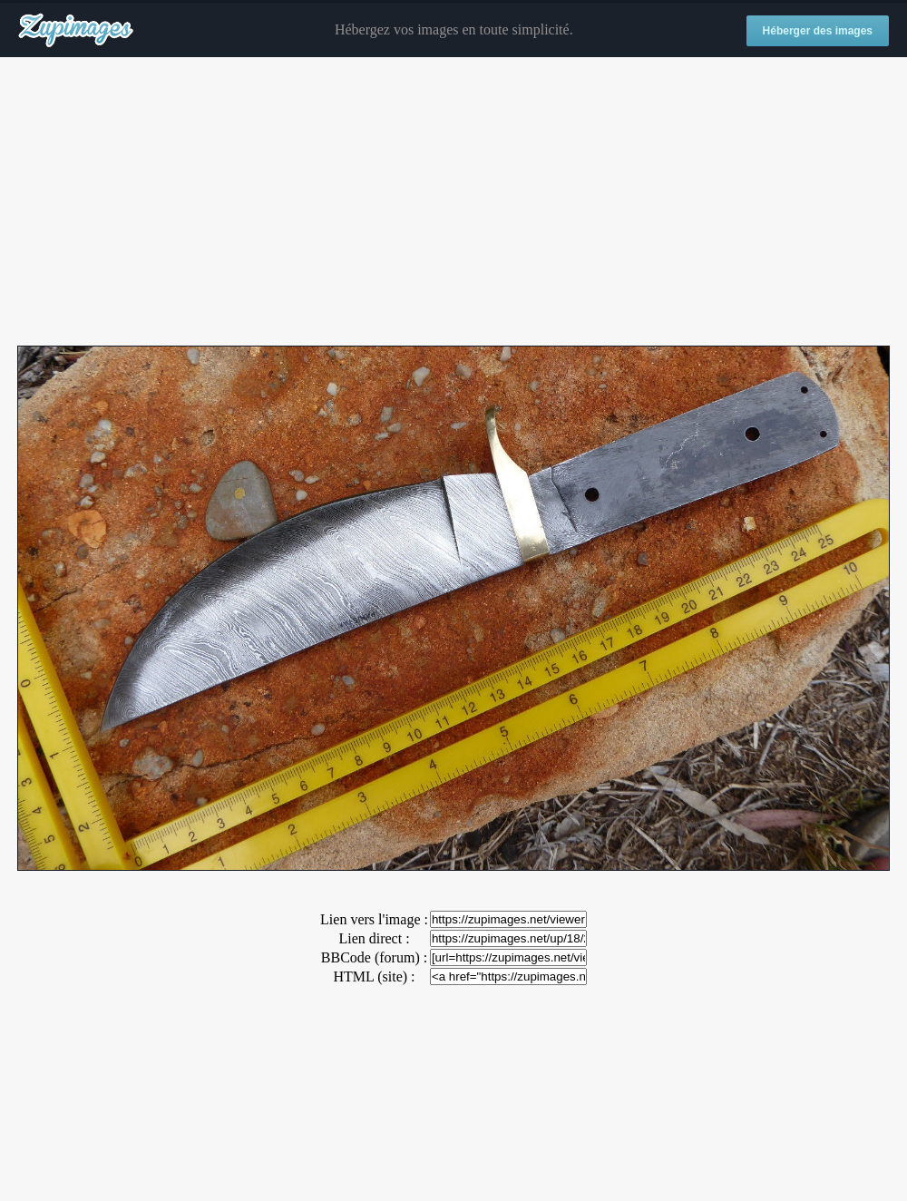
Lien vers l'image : (374, 919)
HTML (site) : (373, 976)
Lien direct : (373, 938)
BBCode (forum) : (374, 957)
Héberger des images (818, 30)
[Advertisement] (453, 202)
